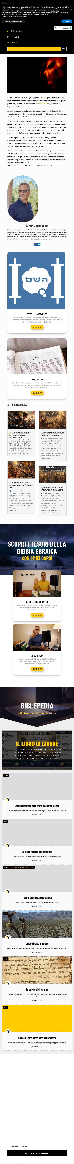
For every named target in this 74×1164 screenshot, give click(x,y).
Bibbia (13, 42)
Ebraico (6, 775)
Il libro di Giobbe (37, 743)
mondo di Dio (43, 104)
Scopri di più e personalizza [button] (13, 21)
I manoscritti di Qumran (37, 989)
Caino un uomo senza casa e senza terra (37, 1037)
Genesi (5, 913)
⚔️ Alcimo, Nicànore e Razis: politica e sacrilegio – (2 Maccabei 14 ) (21, 485)
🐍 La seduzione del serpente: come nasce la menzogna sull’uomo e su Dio (20, 435)
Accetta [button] (66, 21)
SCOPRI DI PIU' (37, 327)
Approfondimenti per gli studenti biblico (14, 867)
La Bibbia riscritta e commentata (37, 851)
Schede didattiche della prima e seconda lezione (37, 805)
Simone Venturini (17, 31)
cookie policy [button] (55, 11)
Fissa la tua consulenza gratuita (37, 897)
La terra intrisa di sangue (37, 943)
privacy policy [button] (57, 7)
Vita (17, 42)
